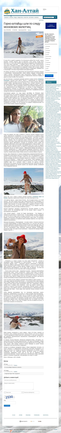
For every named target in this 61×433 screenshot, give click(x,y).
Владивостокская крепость (51, 148)
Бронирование (48, 84)
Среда (15, 17)
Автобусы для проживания (51, 172)
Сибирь (51, 174)
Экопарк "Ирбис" (49, 164)
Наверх (55, 429)
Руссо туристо (53, 132)
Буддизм (54, 154)
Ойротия (58, 106)
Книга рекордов (49, 134)
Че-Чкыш (58, 142)
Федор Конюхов (54, 150)
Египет (47, 48)
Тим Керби (58, 115)
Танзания (47, 62)
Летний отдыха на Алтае (50, 138)
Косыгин (57, 135)
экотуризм (47, 120)
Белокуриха (52, 124)
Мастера (41, 20)
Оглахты (51, 122)
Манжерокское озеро (50, 139)
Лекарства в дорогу (49, 171)
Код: (5, 400)
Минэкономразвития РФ (54, 110)
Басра (46, 131)
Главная (6, 17)
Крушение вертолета (53, 167)
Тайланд (47, 64)
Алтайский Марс (55, 88)
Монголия (48, 58)
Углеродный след (49, 127)
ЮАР (46, 68)
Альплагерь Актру (49, 116)
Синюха (47, 143)
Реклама (28, 415)
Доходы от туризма (49, 118)
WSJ (49, 144)
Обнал (47, 110)
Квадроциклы (48, 91)
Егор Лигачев (56, 159)
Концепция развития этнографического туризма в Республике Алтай (51, 102)
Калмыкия (50, 154)
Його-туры (47, 96)
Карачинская (48, 88)
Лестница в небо (56, 134)
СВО (51, 128)
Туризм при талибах (50, 93)
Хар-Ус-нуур (53, 115)
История (31, 17)
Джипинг (54, 91)
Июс (46, 154)
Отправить (7, 405)
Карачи (58, 85)
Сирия (55, 155)
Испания (47, 50)
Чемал (56, 163)
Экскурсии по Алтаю (55, 99)
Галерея (36, 17)
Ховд (49, 115)
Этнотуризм (48, 99)
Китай (47, 54)
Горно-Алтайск (57, 118)
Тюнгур (47, 167)
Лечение (47, 87)
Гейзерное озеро (49, 159)
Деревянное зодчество (50, 160)
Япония (47, 70)
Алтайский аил (54, 140)
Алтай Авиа (48, 166)
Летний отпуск (57, 176)
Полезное (36, 415)
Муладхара (48, 97)
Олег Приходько (56, 92)
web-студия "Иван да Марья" (17, 431)
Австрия (47, 46)
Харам (56, 93)
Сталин (47, 136)
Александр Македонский (51, 175)
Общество (20, 17)
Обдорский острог (49, 176)
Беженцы (54, 128)
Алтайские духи (52, 143)
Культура (26, 17)
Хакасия (47, 122)
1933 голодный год (49, 108)
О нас (13, 415)
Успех (46, 178)
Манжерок (57, 124)
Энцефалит (48, 150)
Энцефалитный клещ (50, 151)
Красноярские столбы (50, 135)
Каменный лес (51, 152)
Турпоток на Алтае (49, 119)
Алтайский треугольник (55, 96)
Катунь (52, 120)
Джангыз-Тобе (53, 89)
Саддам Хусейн (52, 131)
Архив (20, 415)
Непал (47, 60)
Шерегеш (47, 124)
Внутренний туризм (49, 85)
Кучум (55, 85)
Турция (47, 66)
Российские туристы (53, 156)
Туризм (11, 17)
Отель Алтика (57, 120)
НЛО (56, 152)
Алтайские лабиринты (50, 142)
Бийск (53, 163)
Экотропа (47, 89)
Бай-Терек (51, 155)
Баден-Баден (56, 127)
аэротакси (47, 126)
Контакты (45, 415)
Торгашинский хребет (54, 136)
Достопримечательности (51, 146)
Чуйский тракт (53, 114)
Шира (58, 152)
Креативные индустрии (50, 106)
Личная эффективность (53, 178)
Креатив (56, 171)
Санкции (47, 128)
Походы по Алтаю (49, 168)
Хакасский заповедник (55, 123)
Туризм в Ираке (53, 130)
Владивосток (53, 144)
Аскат (54, 95)
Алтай (53, 84)
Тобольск (55, 174)
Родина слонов (48, 163)
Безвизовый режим (53, 112)
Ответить (15, 365)
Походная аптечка (53, 170)
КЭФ (51, 126)
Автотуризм (51, 158)
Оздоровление (52, 87)
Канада (47, 52)
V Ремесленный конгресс (55, 104)
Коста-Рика (48, 56)
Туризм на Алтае (54, 97)
